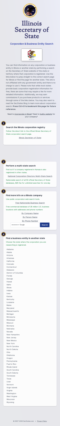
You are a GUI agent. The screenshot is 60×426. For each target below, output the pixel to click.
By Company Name (30, 213)
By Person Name (30, 217)
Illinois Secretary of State (30, 138)
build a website (46, 114)
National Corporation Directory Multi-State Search (30, 176)
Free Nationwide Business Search (30, 203)
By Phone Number (30, 221)
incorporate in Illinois (23, 114)
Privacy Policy (42, 421)
